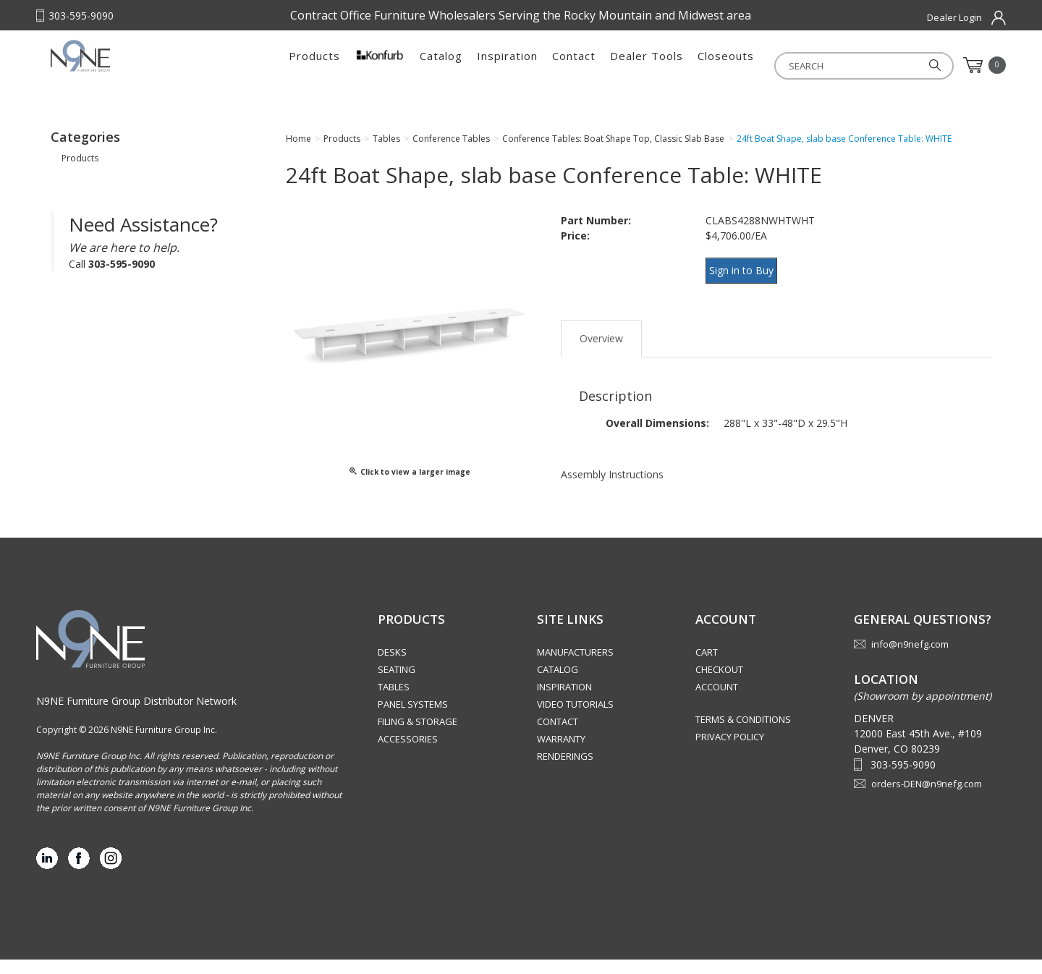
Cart (706, 666)
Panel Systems (413, 718)
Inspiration (507, 65)
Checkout (719, 683)
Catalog (441, 65)
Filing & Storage (417, 735)
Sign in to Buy (747, 283)
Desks (392, 666)
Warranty (561, 753)
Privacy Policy (729, 751)
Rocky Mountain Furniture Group (141, 70)
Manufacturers (575, 666)
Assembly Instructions (612, 479)
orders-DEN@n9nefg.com (926, 798)
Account (716, 701)
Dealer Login (954, 17)
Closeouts (726, 65)
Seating (396, 683)
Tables (394, 701)
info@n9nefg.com (910, 658)
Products (314, 65)
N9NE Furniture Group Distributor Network (136, 715)
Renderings (565, 770)
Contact (574, 65)
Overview (601, 343)
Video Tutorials (575, 718)
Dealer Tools (646, 65)
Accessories (408, 753)
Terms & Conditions (743, 733)
